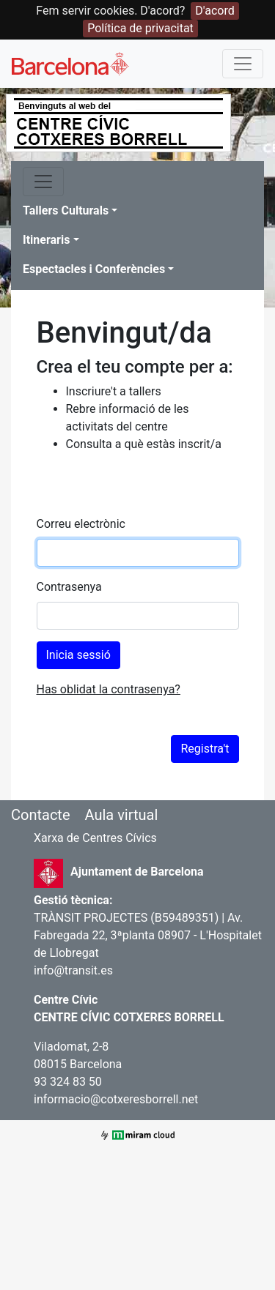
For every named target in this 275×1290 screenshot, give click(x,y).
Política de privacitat (140, 28)
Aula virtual (121, 815)
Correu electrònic (81, 524)
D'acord (214, 11)
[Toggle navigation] (242, 63)
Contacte (40, 815)
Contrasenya (69, 587)
